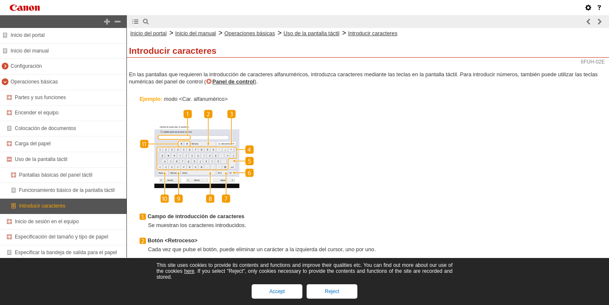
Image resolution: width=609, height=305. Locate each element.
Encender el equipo (36, 113)
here (189, 271)
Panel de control (233, 81)
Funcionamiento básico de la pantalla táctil (67, 190)
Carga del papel (33, 144)
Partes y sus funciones (40, 97)
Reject (332, 291)
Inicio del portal (28, 35)
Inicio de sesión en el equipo (47, 222)
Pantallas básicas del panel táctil (55, 175)
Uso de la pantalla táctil (41, 159)
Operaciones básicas (34, 82)
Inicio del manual (30, 51)
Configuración (26, 66)
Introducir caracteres (42, 206)
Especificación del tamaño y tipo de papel (61, 237)
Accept (277, 291)
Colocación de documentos (45, 128)
